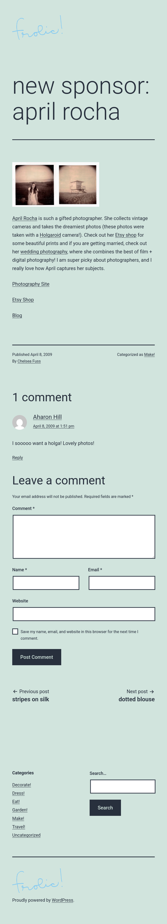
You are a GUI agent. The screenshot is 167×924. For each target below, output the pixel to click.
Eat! (16, 801)
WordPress (62, 900)
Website (20, 600)
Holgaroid (50, 235)
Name (19, 569)
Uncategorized (26, 835)
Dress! (18, 793)
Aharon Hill (47, 417)
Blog (17, 315)
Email (95, 569)
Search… (98, 773)
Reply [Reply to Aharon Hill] (17, 457)
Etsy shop (126, 235)
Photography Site (30, 284)
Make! (149, 354)
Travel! (18, 826)
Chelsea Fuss (29, 361)
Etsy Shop (23, 300)
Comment (23, 508)
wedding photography (43, 252)
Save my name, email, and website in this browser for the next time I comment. (79, 635)
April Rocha (24, 218)
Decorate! (21, 784)
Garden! (19, 809)
